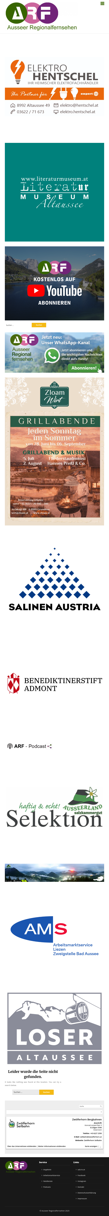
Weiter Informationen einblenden (52, 1146)
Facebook (81, 1175)
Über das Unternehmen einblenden (21, 1146)
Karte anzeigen (91, 1146)
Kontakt (81, 1187)
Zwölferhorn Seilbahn (93, 1140)
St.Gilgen (93, 1127)
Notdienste (47, 1181)
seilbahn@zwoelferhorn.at (91, 1137)
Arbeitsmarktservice (51, 1175)
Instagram (82, 1181)
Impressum (82, 1198)
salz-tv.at (81, 1169)
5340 (100, 1127)
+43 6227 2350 (96, 1133)
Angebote (47, 1169)
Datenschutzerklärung (87, 1193)
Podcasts (47, 1187)
